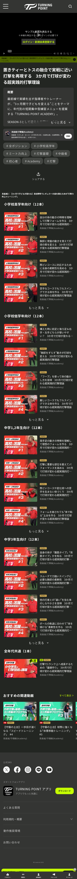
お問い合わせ (11, 842)
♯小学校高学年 (44, 146)
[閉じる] (75, 869)
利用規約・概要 (12, 819)
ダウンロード (64, 790)
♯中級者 (61, 153)
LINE (38, 769)
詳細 (68, 136)
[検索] (70, 6)
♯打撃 (51, 161)
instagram (28, 769)
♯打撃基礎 (41, 153)
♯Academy (32, 161)
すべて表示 (65, 695)
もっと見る (58, 122)
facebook (17, 769)
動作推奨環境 (11, 831)
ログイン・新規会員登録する (38, 42)
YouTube (49, 769)
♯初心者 (12, 161)
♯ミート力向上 (16, 153)
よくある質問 (11, 807)
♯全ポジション (16, 146)
